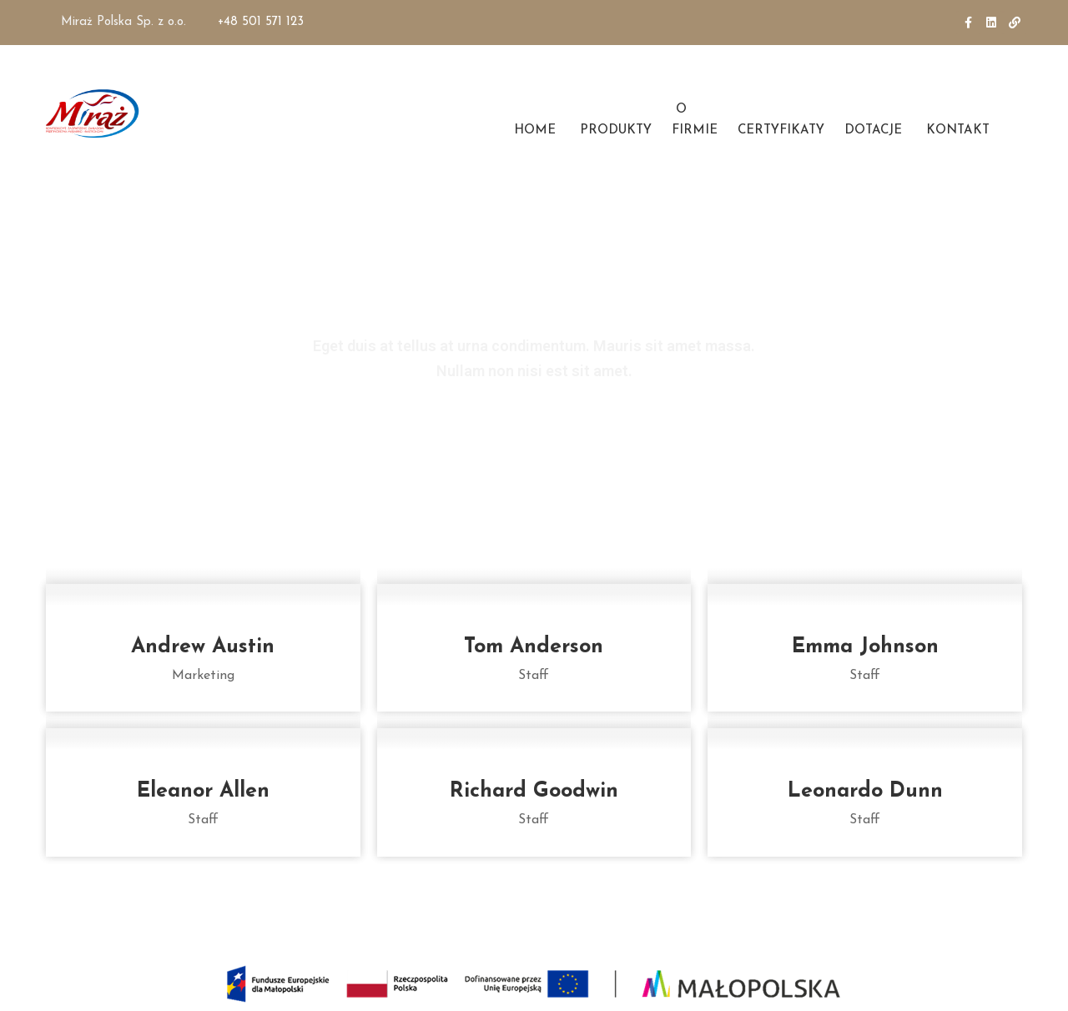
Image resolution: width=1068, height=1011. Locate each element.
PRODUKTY (614, 130)
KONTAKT (956, 130)
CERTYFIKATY (781, 130)
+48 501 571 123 (261, 22)
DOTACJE (873, 130)
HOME (533, 130)
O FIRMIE (695, 120)
